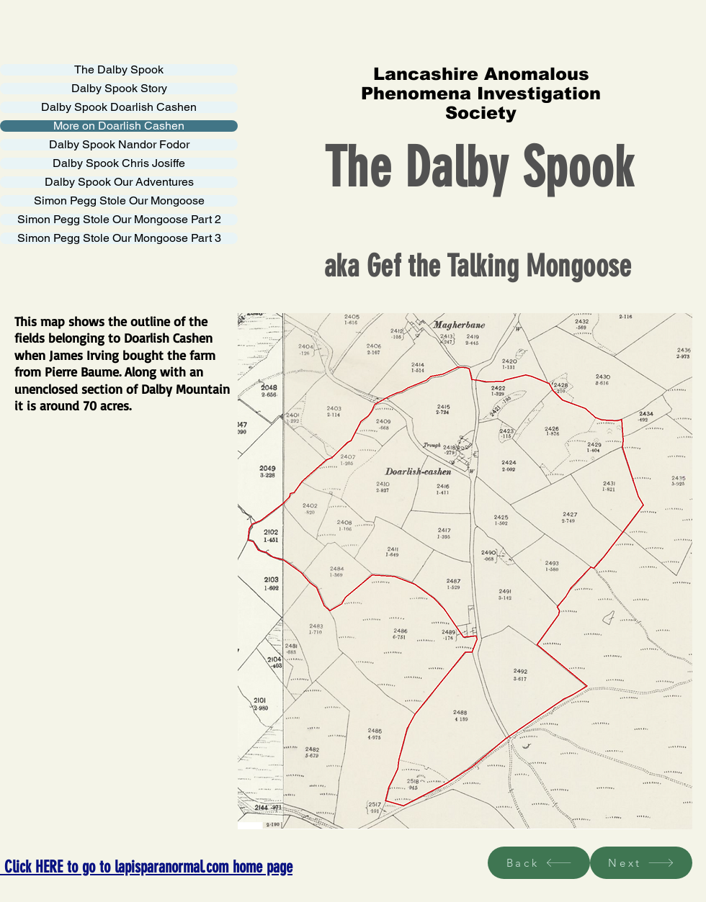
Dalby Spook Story (119, 88)
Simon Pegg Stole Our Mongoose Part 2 (119, 219)
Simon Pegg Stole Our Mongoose (119, 201)
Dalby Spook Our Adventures (119, 182)
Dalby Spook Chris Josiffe (119, 163)
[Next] (641, 863)
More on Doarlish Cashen (118, 126)
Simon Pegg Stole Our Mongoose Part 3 (119, 238)
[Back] (539, 863)
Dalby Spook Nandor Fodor (119, 144)
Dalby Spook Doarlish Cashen (119, 107)
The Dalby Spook (119, 70)
